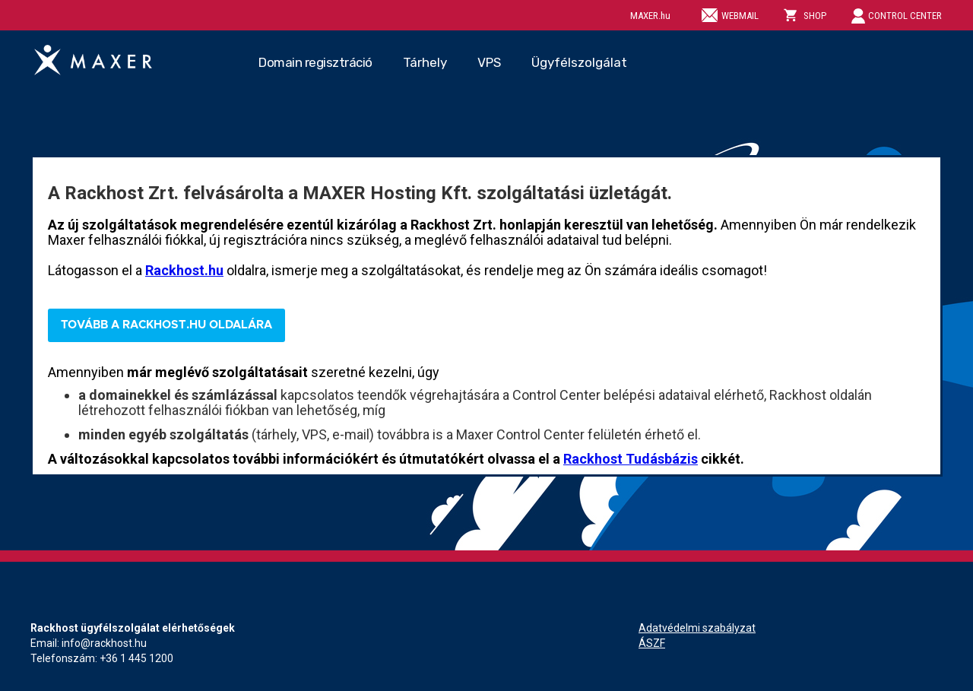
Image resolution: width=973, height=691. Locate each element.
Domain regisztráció (315, 62)
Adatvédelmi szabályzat (697, 628)
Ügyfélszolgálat (579, 62)
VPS (489, 62)
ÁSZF (652, 643)
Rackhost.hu (184, 270)
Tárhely (425, 62)
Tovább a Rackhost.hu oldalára (166, 325)
